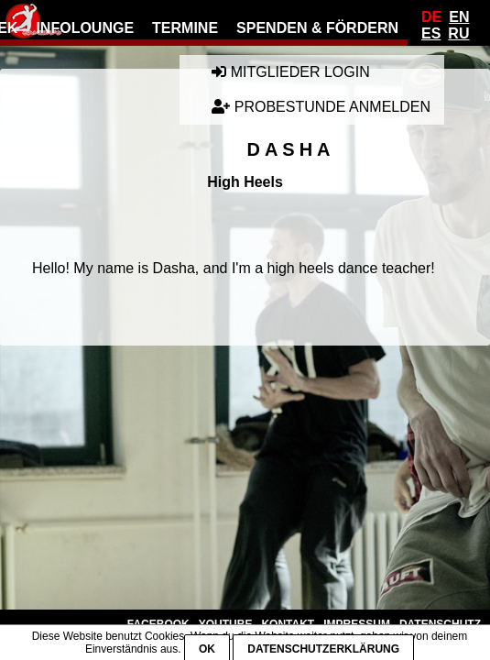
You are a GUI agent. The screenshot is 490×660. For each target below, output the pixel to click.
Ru (458, 33)
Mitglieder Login (290, 72)
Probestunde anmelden (321, 107)
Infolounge (85, 28)
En (459, 17)
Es (431, 33)
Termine (185, 28)
